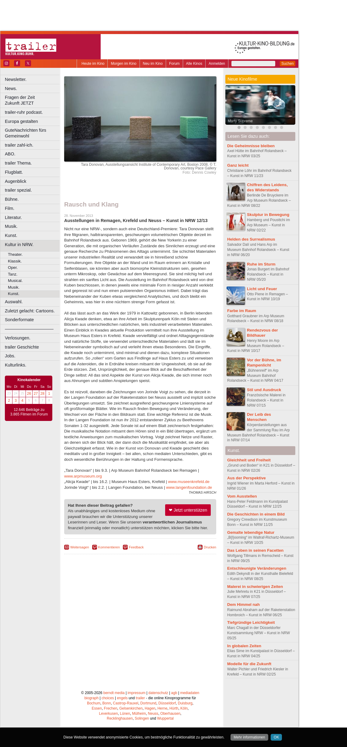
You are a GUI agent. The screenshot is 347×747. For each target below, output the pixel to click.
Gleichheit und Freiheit (249, 460)
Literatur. (13, 217)
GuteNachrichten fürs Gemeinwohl (25, 133)
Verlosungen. (17, 337)
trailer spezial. (18, 190)
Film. (9, 208)
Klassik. (15, 261)
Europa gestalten (21, 121)
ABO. (10, 153)
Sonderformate (19, 319)
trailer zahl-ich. (19, 145)
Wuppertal (165, 718)
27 (36, 393)
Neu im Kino (153, 63)
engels (122, 698)
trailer (140, 698)
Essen (97, 708)
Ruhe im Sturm (261, 264)
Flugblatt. (14, 172)
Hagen (150, 708)
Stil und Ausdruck (264, 389)
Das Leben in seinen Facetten (255, 550)
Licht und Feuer (262, 289)
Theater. (15, 254)
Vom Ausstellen (242, 496)
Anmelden (217, 63)
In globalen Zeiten (244, 646)
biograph (91, 698)
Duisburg (185, 703)
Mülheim (139, 713)
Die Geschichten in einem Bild (256, 514)
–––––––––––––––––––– (29, 328)
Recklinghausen (120, 718)
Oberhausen (170, 713)
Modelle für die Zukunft (249, 664)
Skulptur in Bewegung (268, 214)
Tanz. (13, 274)
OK (276, 737)
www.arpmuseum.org (83, 476)
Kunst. (11, 235)
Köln (184, 708)
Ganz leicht (237, 165)
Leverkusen (108, 713)
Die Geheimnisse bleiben (251, 146)
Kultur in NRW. (19, 244)
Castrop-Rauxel (125, 703)
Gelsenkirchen (131, 708)
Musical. (15, 280)
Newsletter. (15, 79)
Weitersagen (79, 547)
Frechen (110, 708)
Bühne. (12, 199)
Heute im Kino (93, 63)
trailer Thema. (18, 163)
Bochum (93, 703)
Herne (163, 708)
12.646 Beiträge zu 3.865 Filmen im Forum (29, 412)
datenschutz (158, 693)
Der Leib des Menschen (259, 417)
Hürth (173, 708)
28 (42, 393)
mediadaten (189, 693)
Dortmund (148, 703)
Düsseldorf (167, 703)
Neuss (153, 713)
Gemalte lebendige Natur (250, 532)
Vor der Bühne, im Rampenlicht (264, 362)
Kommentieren (109, 547)
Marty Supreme (240, 121)
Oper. (13, 267)
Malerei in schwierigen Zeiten (255, 586)
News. (11, 88)
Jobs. (10, 355)
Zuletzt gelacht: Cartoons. (30, 310)
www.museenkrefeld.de (189, 481)
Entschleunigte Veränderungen (256, 568)
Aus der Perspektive (246, 478)
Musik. (11, 226)
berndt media (114, 693)
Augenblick (15, 181)
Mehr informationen (249, 737)
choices (108, 698)
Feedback (136, 547)
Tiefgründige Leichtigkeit (251, 622)
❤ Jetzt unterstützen (188, 510)
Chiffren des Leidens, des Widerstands (267, 187)
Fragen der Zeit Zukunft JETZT (33, 100)
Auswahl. (14, 301)
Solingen (142, 718)
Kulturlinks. (15, 365)
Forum (174, 63)
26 (29, 393)
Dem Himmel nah (243, 604)
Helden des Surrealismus (251, 239)
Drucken (210, 547)
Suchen (287, 63)
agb (174, 693)
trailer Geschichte (22, 347)
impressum (137, 693)
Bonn (106, 703)
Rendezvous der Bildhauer (262, 333)
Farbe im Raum (241, 310)
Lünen (125, 713)
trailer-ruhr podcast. (24, 112)
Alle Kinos (194, 63)
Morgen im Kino (123, 63)
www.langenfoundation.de (189, 487)
